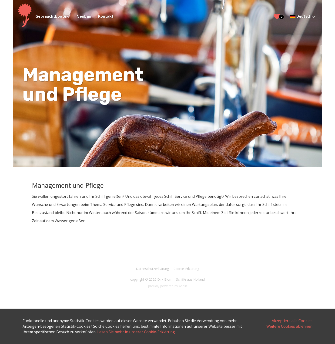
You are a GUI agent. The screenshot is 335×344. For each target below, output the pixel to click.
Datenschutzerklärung (152, 268)
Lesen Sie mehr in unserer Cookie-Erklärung (136, 331)
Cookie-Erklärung (186, 268)
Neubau (84, 16)
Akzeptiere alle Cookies (292, 320)
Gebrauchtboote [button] (51, 16)
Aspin (183, 286)
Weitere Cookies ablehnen (289, 326)
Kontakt (106, 16)
